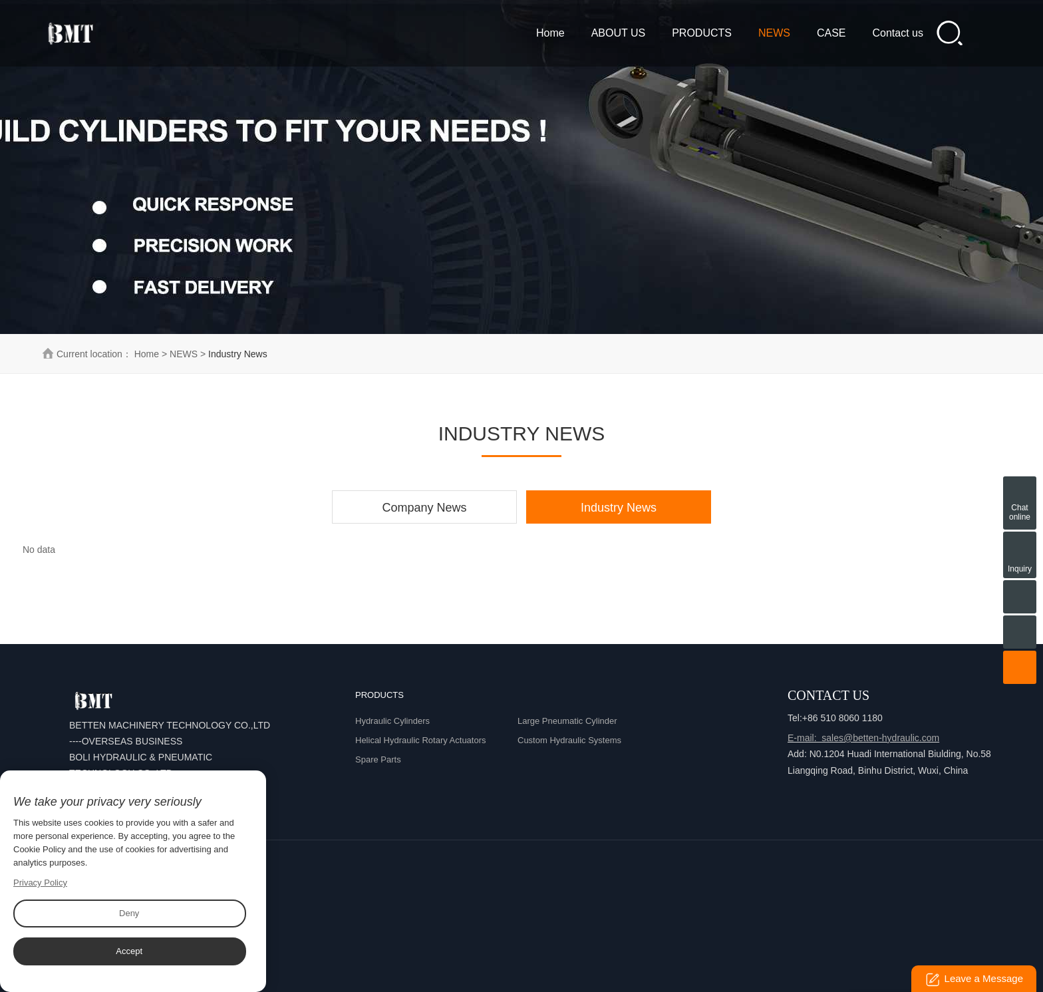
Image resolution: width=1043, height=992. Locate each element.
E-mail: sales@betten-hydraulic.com (863, 738)
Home (550, 33)
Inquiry (1019, 546)
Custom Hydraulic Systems (569, 740)
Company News (424, 507)
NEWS (774, 33)
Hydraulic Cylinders (392, 721)
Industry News (619, 507)
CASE (831, 33)
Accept (129, 951)
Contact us (898, 33)
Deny (129, 913)
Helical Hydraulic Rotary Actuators (420, 740)
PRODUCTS (702, 33)
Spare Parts (378, 759)
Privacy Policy (40, 883)
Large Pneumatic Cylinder (567, 721)
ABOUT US (618, 33)
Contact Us (828, 695)
